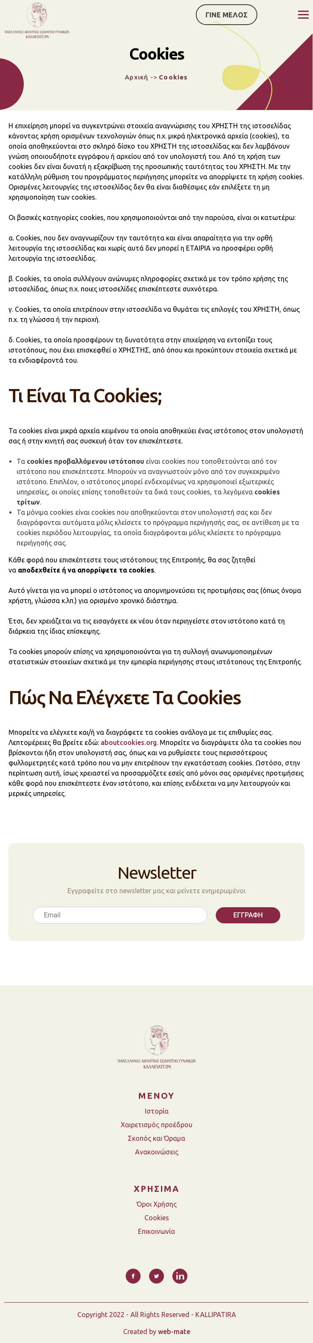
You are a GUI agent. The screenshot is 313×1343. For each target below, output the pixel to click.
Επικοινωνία (156, 1231)
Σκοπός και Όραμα (156, 1138)
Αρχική (136, 77)
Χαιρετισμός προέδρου (156, 1125)
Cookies (156, 1218)
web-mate (174, 1331)
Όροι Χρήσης (157, 1204)
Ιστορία (157, 1111)
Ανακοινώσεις (156, 1152)
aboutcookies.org (129, 742)
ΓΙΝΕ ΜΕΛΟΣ (227, 15)
